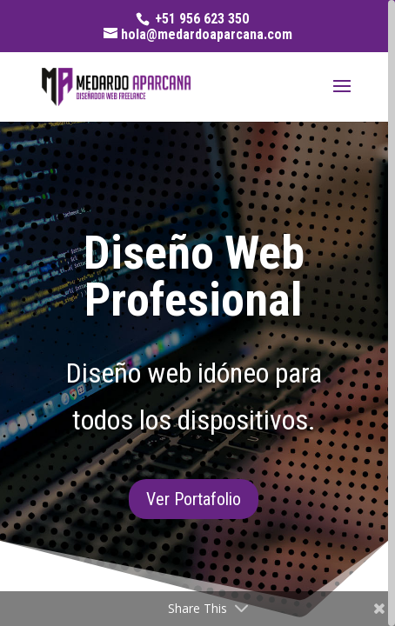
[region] (197, 313)
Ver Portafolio (193, 499)
